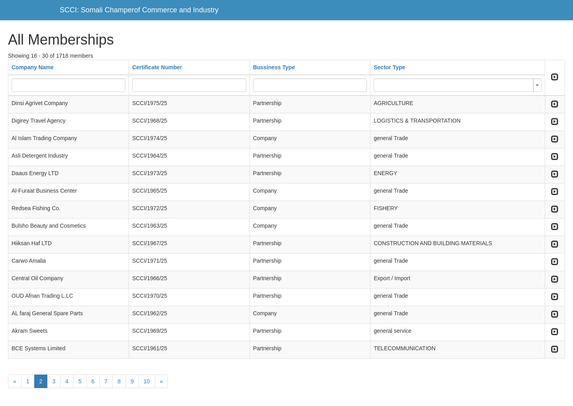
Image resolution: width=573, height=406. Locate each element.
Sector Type (389, 67)
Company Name (33, 67)
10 (147, 381)
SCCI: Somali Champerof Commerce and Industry (139, 10)
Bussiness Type (274, 67)
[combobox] (457, 85)
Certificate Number (157, 67)
